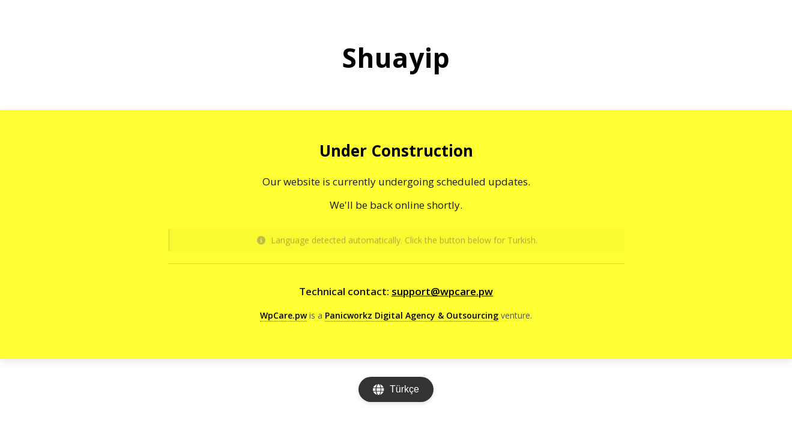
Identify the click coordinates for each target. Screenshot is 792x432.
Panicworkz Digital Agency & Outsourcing (411, 315)
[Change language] (396, 389)
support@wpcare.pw (442, 291)
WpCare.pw (283, 315)
